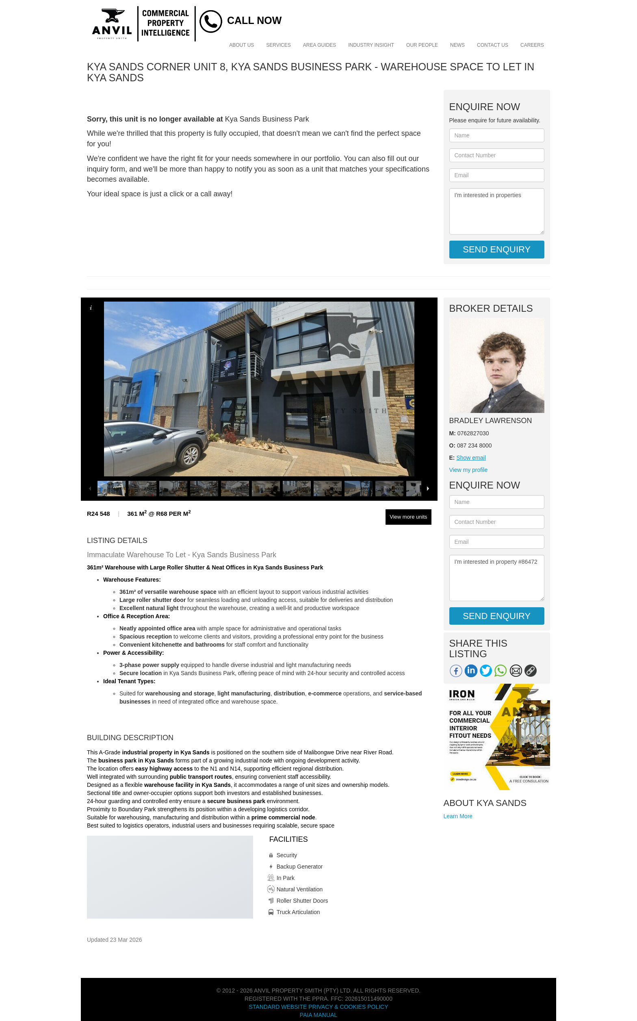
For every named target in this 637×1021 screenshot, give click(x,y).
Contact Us (492, 45)
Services (278, 45)
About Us (241, 45)
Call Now (254, 20)
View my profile (468, 470)
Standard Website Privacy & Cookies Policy (318, 1007)
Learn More (458, 816)
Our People (422, 45)
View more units (408, 517)
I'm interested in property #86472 (497, 578)
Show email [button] (470, 457)
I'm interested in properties (497, 211)
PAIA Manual (318, 1015)
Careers (532, 45)
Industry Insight (371, 45)
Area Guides (319, 45)
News (457, 45)
